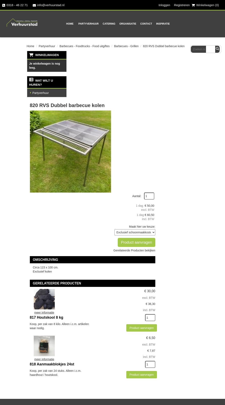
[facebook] (77, 380)
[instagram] (93, 380)
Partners (94, 321)
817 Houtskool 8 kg (121, 180)
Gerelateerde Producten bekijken (180, 119)
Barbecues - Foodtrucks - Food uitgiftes (84, 46)
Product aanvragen (177, 110)
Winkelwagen (47, 54)
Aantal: (176, 63)
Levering (137, 314)
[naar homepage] (20, 19)
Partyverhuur (76, 23)
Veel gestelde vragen (47, 379)
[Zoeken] (218, 23)
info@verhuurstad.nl (49, 5)
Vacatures (38, 393)
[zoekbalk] (202, 23)
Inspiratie (151, 23)
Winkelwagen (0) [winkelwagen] (205, 5)
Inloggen (164, 5)
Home (58, 23)
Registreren (182, 5)
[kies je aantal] (190, 205)
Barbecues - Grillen (126, 46)
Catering (97, 23)
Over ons (94, 314)
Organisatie (115, 23)
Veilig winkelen (142, 321)
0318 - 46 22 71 (15, 5)
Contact (134, 23)
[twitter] (85, 380)
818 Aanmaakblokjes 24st (127, 226)
